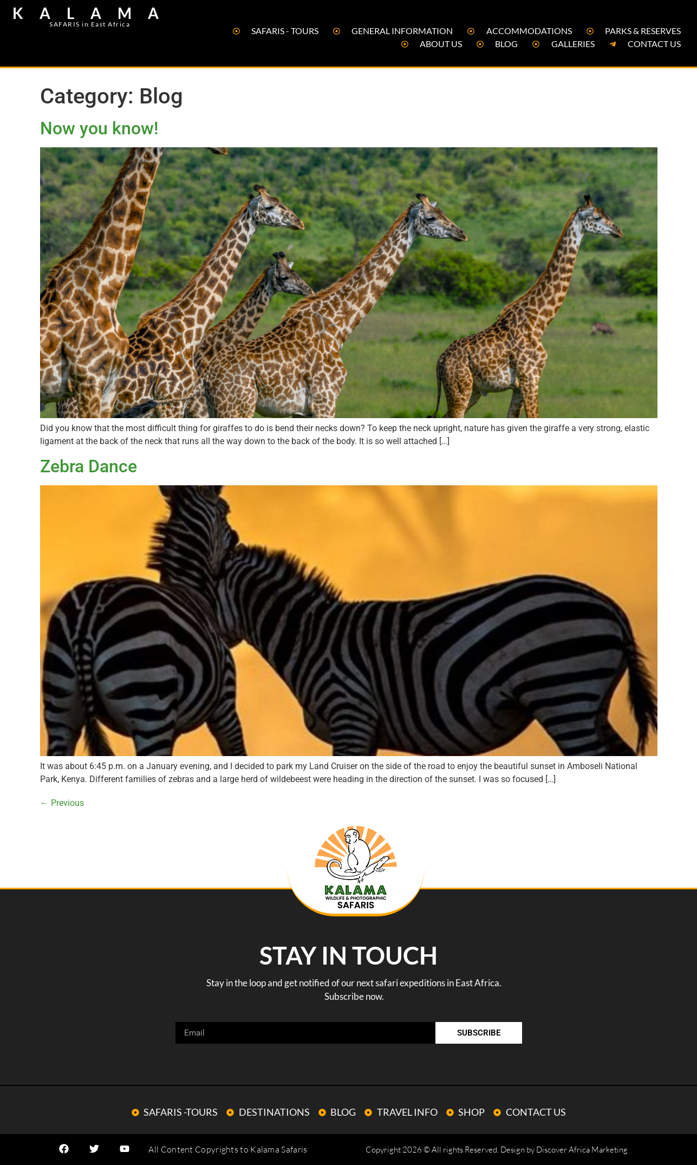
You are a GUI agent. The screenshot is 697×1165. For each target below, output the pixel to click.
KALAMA (93, 13)
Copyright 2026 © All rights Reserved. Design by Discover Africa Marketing (497, 1149)
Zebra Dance (88, 466)
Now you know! (99, 128)
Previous (62, 803)
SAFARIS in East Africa (89, 24)
